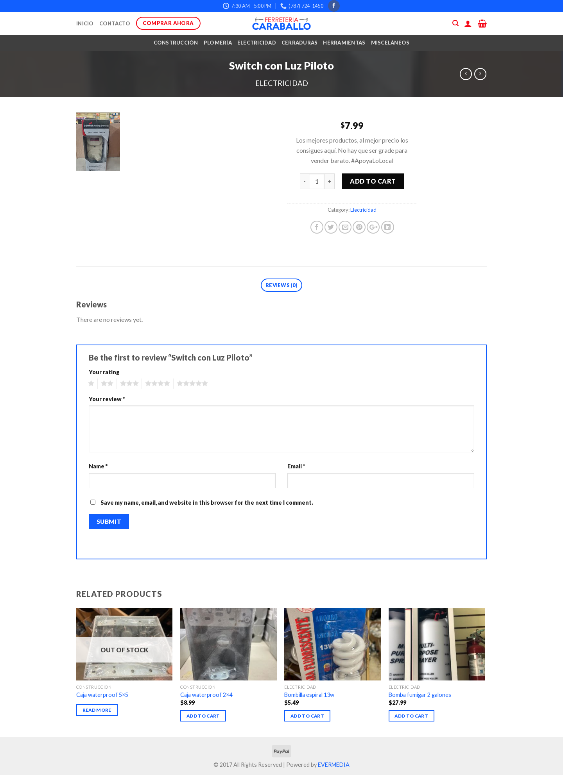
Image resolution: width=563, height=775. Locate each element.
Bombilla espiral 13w (309, 694)
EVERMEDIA (334, 764)
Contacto (115, 23)
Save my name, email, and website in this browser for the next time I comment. (206, 502)
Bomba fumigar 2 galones (420, 694)
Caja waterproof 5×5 (102, 694)
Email (296, 466)
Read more (96, 709)
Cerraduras (300, 42)
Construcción (176, 42)
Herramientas (344, 42)
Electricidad (256, 42)
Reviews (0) (281, 285)
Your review (107, 399)
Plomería (218, 42)
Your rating (104, 372)
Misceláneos (390, 42)
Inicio (85, 23)
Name (98, 466)
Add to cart (373, 181)
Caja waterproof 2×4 (206, 694)
